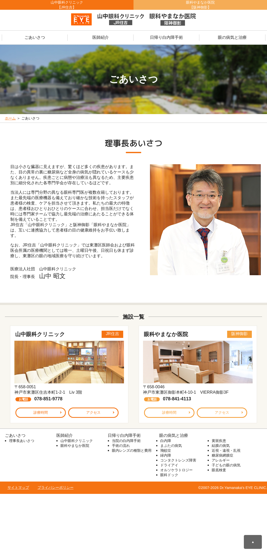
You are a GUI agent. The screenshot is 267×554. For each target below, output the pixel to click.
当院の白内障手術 (126, 441)
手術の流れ (121, 446)
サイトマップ (18, 487)
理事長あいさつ (21, 441)
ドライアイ (169, 465)
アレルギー (221, 460)
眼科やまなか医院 (74, 446)
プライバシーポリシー (56, 487)
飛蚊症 (165, 450)
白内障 (165, 441)
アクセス (93, 412)
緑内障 (165, 455)
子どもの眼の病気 (226, 465)
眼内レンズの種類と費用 (132, 450)
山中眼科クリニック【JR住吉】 (67, 4)
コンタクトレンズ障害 (178, 460)
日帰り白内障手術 (166, 37)
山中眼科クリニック (76, 441)
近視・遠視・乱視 (226, 450)
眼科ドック (169, 475)
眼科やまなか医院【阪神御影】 (200, 4)
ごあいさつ (34, 37)
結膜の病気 (221, 446)
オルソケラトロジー (176, 470)
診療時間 (40, 412)
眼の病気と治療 (232, 37)
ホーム (10, 118)
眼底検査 (219, 470)
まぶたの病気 (171, 446)
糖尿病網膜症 (222, 455)
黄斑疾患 (219, 441)
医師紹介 (100, 37)
